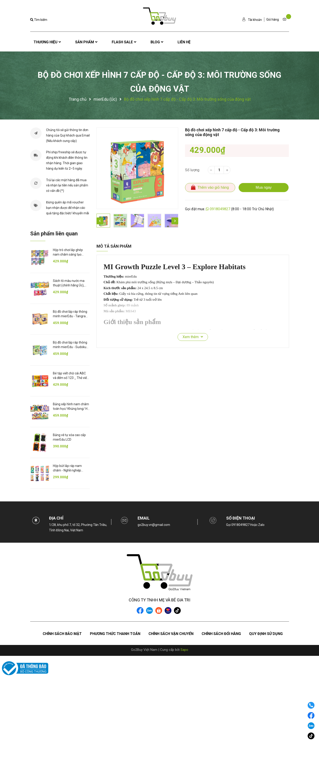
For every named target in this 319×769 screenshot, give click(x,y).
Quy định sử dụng (266, 634)
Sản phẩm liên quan (54, 233)
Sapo (184, 650)
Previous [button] (99, 220)
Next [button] (174, 220)
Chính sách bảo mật (62, 634)
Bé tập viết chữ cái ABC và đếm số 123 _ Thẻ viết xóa (70, 377)
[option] (137, 168)
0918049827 (220, 209)
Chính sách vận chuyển (170, 634)
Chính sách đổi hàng (221, 634)
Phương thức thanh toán (115, 634)
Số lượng (192, 170)
